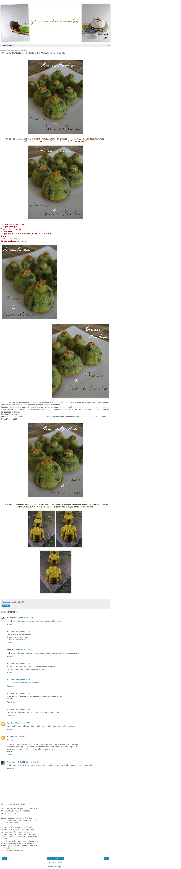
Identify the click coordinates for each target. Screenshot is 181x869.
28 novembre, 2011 (33, 762)
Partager (6, 605)
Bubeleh (10, 736)
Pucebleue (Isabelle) (15, 762)
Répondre (10, 624)
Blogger (59, 867)
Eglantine (10, 723)
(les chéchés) (12, 618)
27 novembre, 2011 (21, 736)
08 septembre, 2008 (22, 723)
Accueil (55, 858)
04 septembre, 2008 (25, 618)
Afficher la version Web (55, 863)
